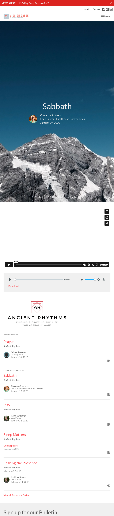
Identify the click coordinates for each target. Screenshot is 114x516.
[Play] (10, 279)
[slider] (38, 279)
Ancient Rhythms (58, 197)
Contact (96, 9)
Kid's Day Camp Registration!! (34, 3)
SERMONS (41, 197)
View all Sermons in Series (16, 495)
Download (13, 286)
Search (86, 9)
